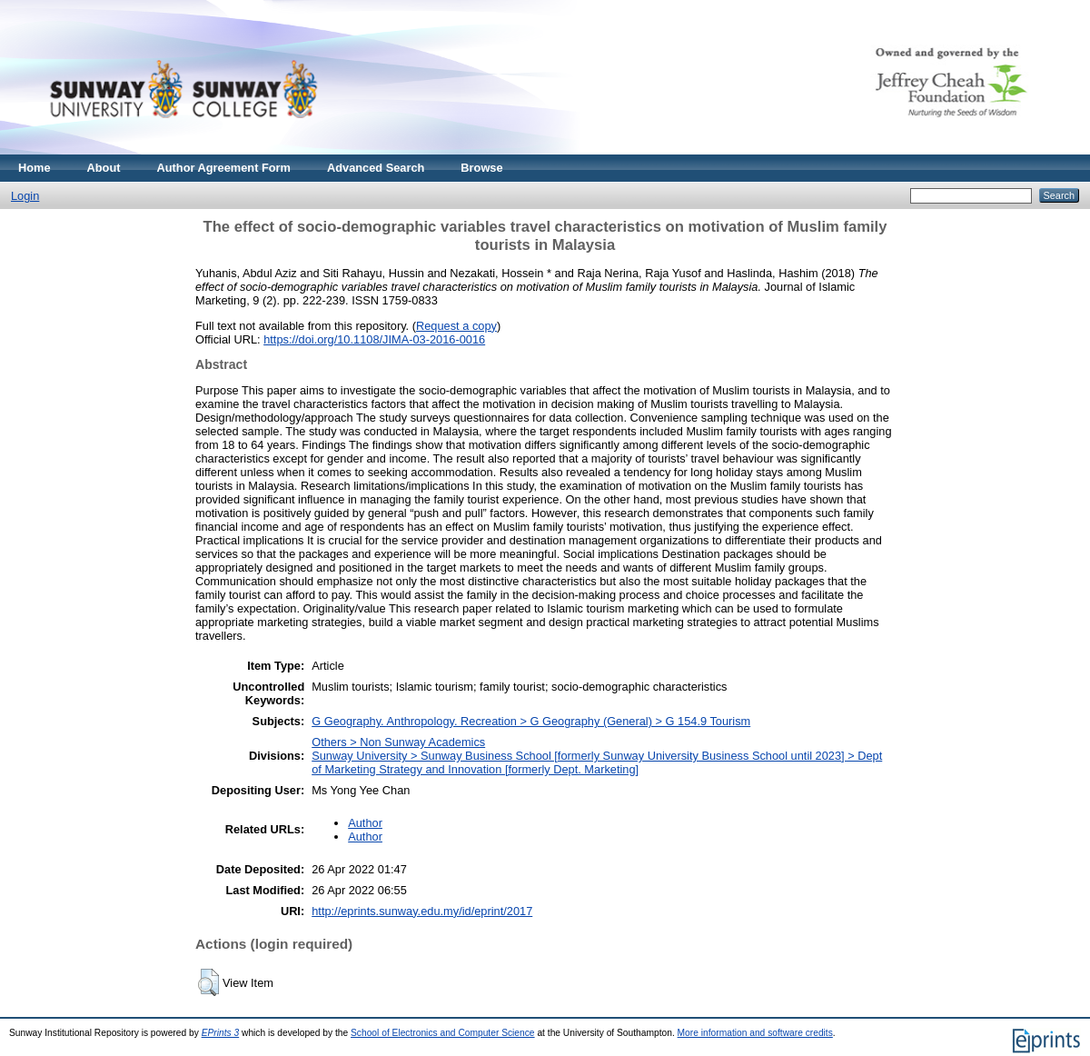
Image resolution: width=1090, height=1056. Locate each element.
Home (34, 167)
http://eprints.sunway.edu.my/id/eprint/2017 (422, 911)
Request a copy (456, 326)
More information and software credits (755, 1033)
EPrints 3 (221, 1033)
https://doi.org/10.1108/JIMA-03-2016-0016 (374, 339)
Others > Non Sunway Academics (398, 742)
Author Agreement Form (224, 167)
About (104, 167)
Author (365, 823)
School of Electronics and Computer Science (443, 1033)
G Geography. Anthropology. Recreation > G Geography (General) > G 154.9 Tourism (531, 721)
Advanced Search (375, 167)
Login (25, 196)
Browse (481, 167)
